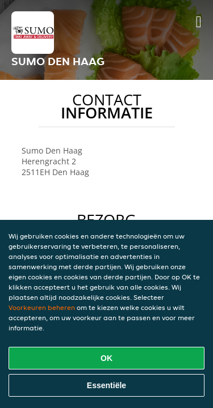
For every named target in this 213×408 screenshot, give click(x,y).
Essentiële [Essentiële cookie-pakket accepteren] (106, 385)
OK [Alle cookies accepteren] (106, 358)
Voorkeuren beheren (42, 307)
